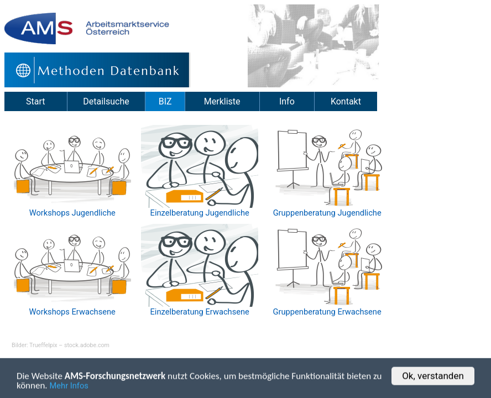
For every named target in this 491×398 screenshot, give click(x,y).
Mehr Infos (69, 388)
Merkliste (222, 101)
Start (35, 101)
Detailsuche (106, 101)
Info (287, 101)
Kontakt (346, 101)
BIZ (165, 101)
